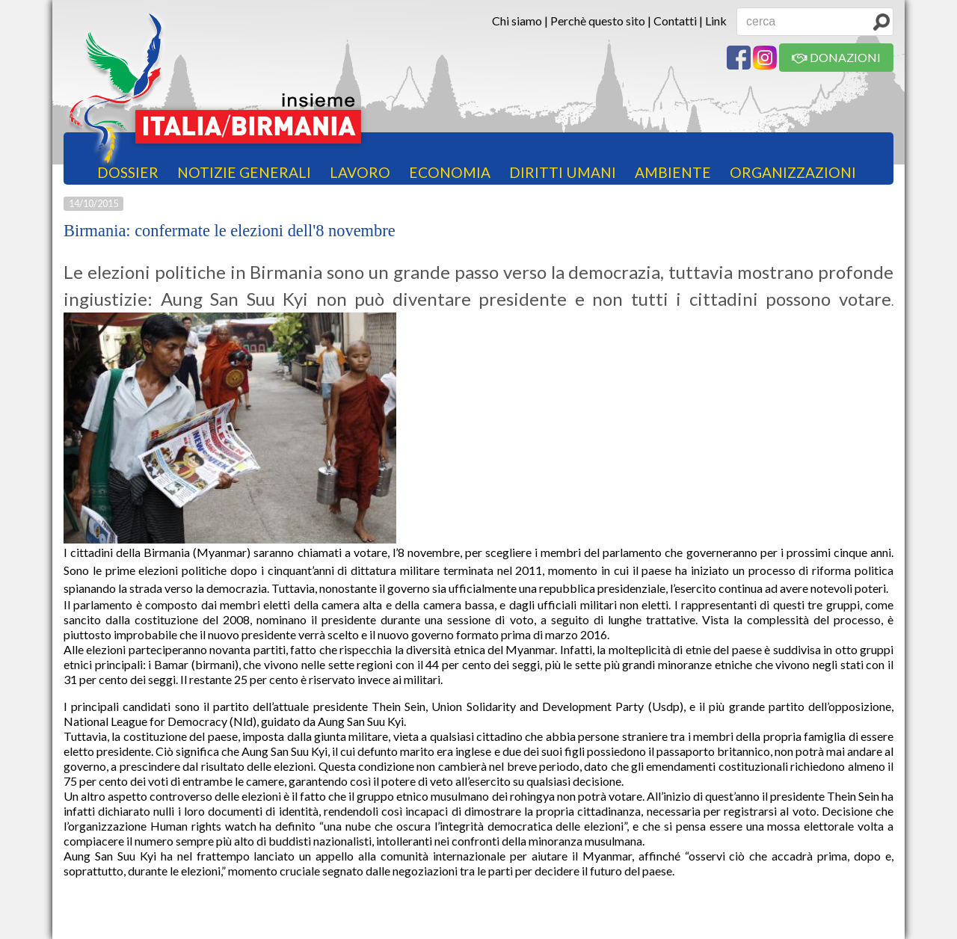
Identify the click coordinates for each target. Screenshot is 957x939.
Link (716, 20)
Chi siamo (517, 20)
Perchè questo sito (597, 20)
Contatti (675, 20)
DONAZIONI (836, 57)
